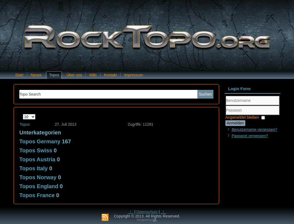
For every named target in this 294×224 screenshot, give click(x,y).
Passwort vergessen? (250, 136)
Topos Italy (33, 168)
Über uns (74, 75)
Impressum (133, 75)
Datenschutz (147, 212)
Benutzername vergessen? (254, 129)
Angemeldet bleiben (242, 117)
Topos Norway (37, 177)
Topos (54, 75)
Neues (36, 75)
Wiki (92, 75)
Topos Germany (39, 141)
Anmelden (235, 123)
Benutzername (225, 105)
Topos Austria (37, 159)
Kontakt (110, 75)
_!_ (130, 212)
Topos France (37, 195)
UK (155, 219)
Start (19, 75)
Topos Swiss (35, 150)
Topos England (38, 186)
